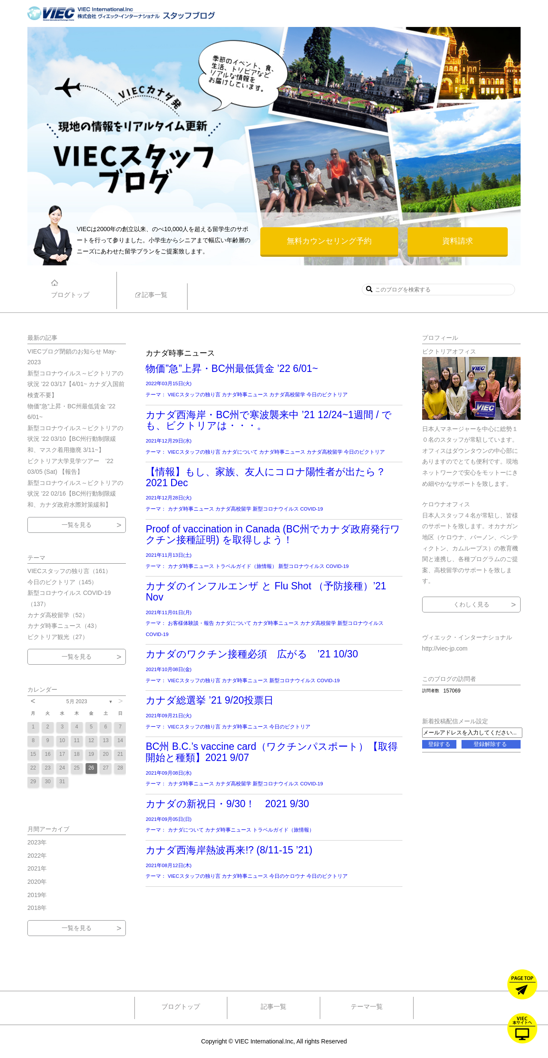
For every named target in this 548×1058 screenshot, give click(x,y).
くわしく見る (471, 604)
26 (91, 768)
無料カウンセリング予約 (329, 241)
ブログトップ (180, 1006)
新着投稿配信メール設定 (455, 721)
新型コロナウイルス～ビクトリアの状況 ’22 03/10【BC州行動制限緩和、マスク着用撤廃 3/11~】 (75, 439)
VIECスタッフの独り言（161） (69, 571)
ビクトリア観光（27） (57, 636)
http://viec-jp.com (445, 648)
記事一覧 (273, 1006)
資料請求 (457, 241)
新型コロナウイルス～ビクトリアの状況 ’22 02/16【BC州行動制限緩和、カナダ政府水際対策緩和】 (75, 493)
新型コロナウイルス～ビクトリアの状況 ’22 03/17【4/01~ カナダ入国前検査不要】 (76, 384)
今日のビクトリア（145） (62, 582)
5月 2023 (76, 701)
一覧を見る (77, 524)
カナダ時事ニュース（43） (63, 625)
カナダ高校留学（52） (57, 615)
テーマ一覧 (367, 1006)
